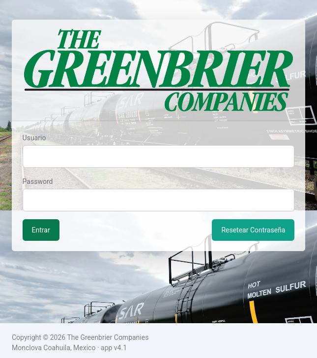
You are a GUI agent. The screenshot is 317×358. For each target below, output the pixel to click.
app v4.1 (114, 348)
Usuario (34, 138)
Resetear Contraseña (253, 230)
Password (38, 181)
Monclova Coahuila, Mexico (53, 348)
